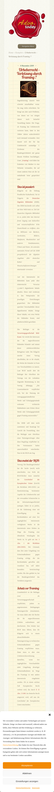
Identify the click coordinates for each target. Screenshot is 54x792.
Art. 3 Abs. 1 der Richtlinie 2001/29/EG (28, 543)
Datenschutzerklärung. (10, 745)
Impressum (36, 788)
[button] (49, 714)
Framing (25, 161)
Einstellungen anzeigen (27, 781)
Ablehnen (27, 773)
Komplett (19, 53)
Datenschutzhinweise (23, 788)
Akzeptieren (27, 765)
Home (11, 53)
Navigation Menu (26, 46)
